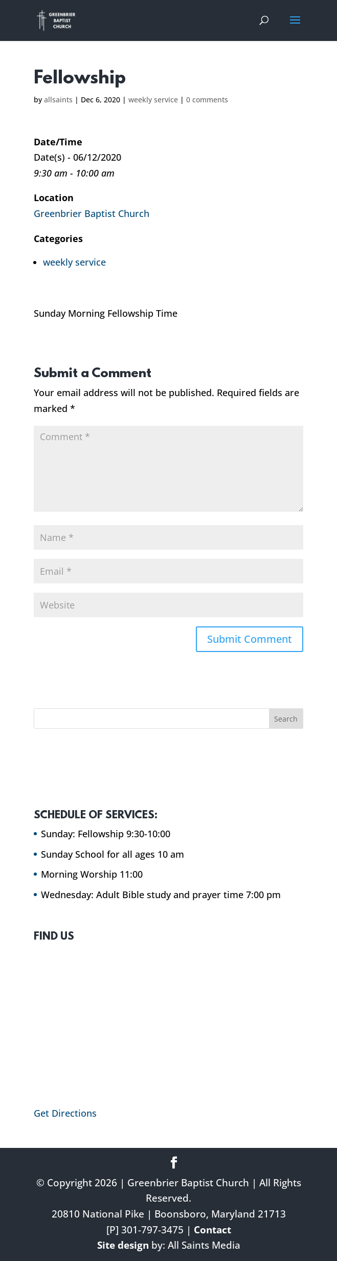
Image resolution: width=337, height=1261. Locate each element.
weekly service (153, 99)
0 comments (207, 99)
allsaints (58, 99)
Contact (212, 1229)
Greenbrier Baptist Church (91, 213)
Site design (123, 1245)
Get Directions (65, 1113)
